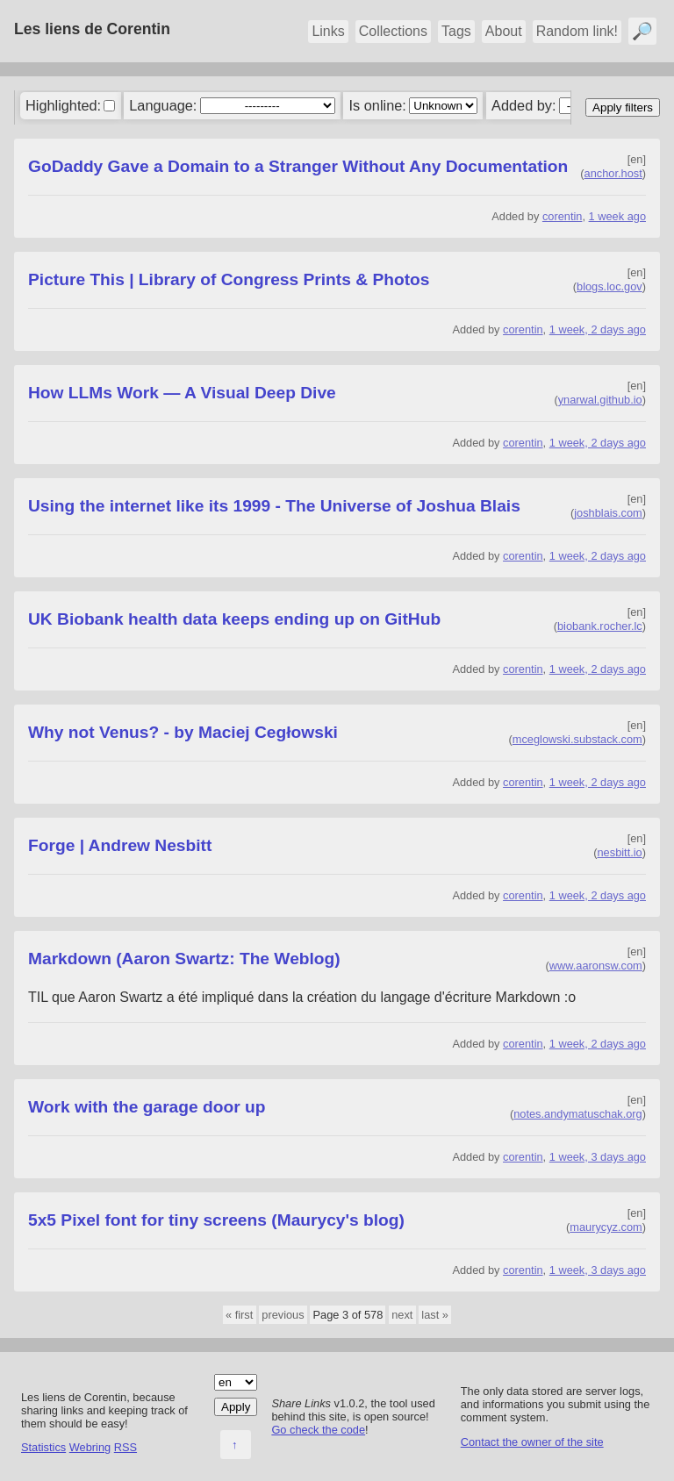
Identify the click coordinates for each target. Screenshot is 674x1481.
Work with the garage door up (146, 1107)
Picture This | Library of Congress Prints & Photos (228, 279)
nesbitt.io (620, 852)
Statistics (43, 1447)
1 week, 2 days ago (597, 329)
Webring (90, 1447)
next (401, 1314)
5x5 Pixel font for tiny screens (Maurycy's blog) (216, 1220)
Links (328, 31)
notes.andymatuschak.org (577, 1113)
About (503, 31)
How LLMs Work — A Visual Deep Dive (182, 392)
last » (434, 1314)
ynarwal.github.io (600, 399)
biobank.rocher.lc (599, 626)
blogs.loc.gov (609, 286)
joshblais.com (608, 512)
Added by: (523, 105)
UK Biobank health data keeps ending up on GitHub (234, 619)
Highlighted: (63, 105)
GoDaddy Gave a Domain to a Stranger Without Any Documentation (298, 166)
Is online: (377, 105)
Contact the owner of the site (532, 1442)
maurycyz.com (606, 1227)
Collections (393, 31)
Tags (456, 31)
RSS (125, 1447)
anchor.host (613, 173)
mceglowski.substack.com (577, 739)
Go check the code (318, 1429)
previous (283, 1314)
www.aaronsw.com (595, 965)
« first (239, 1314)
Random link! (577, 31)
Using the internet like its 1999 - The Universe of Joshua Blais (274, 506)
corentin (562, 216)
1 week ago (617, 216)
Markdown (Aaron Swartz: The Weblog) (184, 958)
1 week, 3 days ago (597, 1156)
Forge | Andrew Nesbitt (120, 845)
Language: (163, 105)
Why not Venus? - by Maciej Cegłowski (183, 732)
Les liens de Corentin (92, 29)
